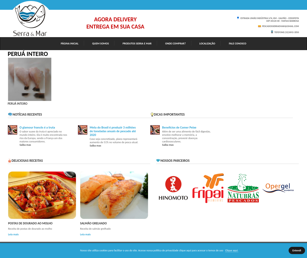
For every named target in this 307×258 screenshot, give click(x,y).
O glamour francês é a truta (37, 127)
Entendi (297, 250)
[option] (29, 79)
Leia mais (13, 234)
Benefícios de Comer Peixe (179, 127)
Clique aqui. (231, 250)
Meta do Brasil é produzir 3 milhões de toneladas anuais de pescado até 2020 (113, 131)
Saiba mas (25, 145)
